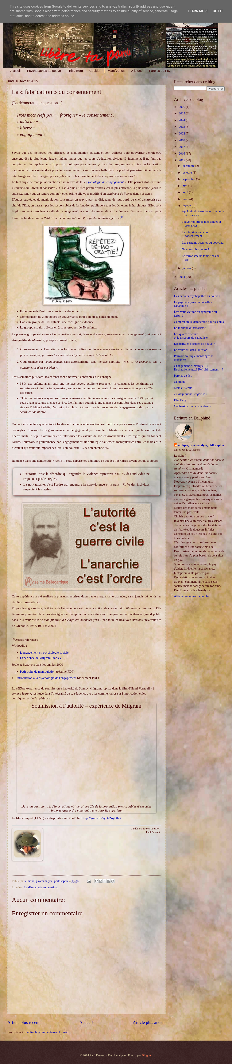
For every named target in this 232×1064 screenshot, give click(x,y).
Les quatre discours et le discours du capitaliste (192, 335)
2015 (182, 160)
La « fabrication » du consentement (195, 234)
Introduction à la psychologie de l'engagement (46, 678)
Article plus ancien (149, 1022)
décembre (188, 165)
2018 (182, 140)
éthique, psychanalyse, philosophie (201, 445)
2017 (182, 146)
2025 (182, 113)
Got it (218, 11)
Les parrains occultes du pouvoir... (203, 242)
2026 (182, 107)
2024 (182, 120)
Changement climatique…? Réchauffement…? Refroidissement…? (198, 367)
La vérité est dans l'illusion (190, 350)
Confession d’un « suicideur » (192, 406)
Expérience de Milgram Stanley (40, 658)
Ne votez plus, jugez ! (195, 249)
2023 (182, 126)
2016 (182, 153)
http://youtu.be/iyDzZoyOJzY (102, 818)
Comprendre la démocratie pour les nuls (199, 321)
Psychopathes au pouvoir (44, 70)
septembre (189, 179)
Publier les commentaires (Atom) (46, 1032)
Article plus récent (23, 1022)
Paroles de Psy (159, 70)
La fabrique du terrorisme (190, 328)
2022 (182, 133)
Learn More (198, 11)
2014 (182, 276)
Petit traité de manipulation (37, 671)
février (187, 206)
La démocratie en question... (41, 887)
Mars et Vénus (183, 388)
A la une (137, 70)
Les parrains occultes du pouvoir (194, 343)
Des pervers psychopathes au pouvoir (197, 296)
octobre (187, 172)
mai (185, 185)
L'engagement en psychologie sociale (44, 652)
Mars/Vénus (116, 70)
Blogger (147, 1055)
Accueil (15, 70)
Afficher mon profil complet (191, 596)
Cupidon (95, 70)
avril (185, 192)
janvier (187, 268)
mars (185, 199)
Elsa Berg (76, 70)
